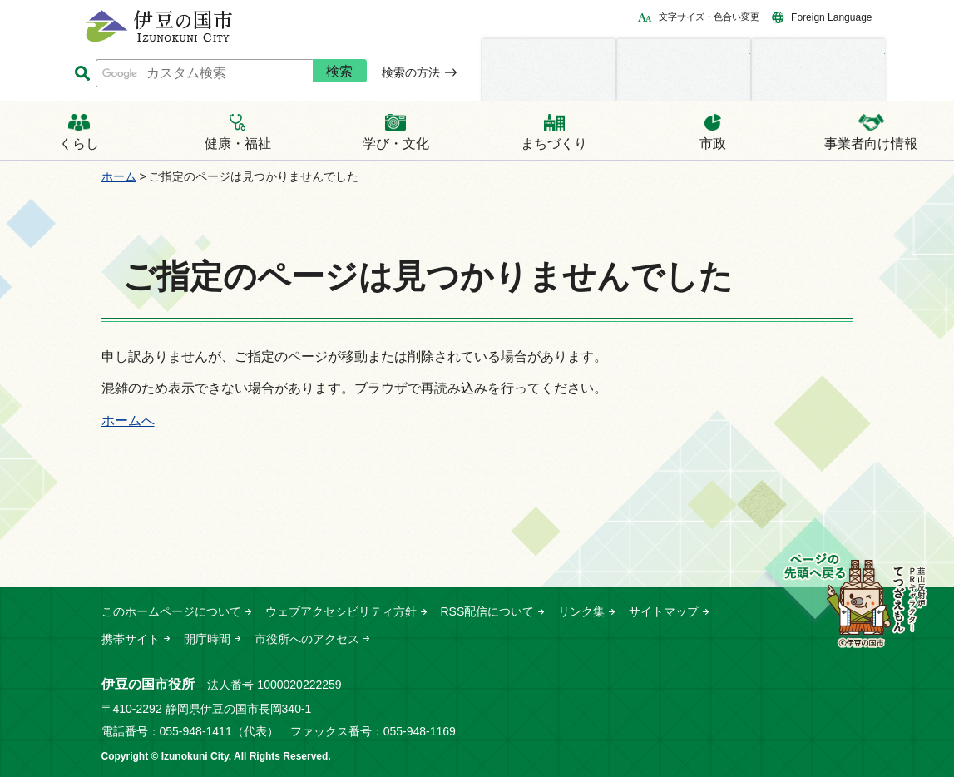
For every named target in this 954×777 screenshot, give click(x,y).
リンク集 (581, 611)
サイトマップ (664, 611)
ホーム (118, 176)
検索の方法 (411, 72)
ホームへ (128, 420)
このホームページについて (171, 611)
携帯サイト (130, 639)
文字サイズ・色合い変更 (709, 17)
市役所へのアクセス (307, 639)
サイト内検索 (83, 74)
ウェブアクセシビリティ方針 (341, 611)
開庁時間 (207, 639)
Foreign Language (831, 17)
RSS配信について (488, 611)
